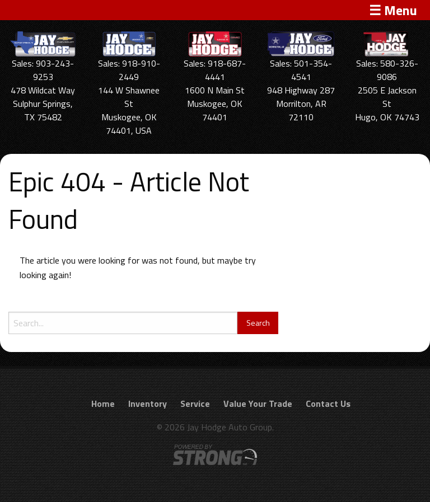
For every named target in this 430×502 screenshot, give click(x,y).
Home (103, 403)
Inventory (147, 403)
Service (195, 403)
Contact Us (328, 403)
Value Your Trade (257, 403)
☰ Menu (393, 10)
